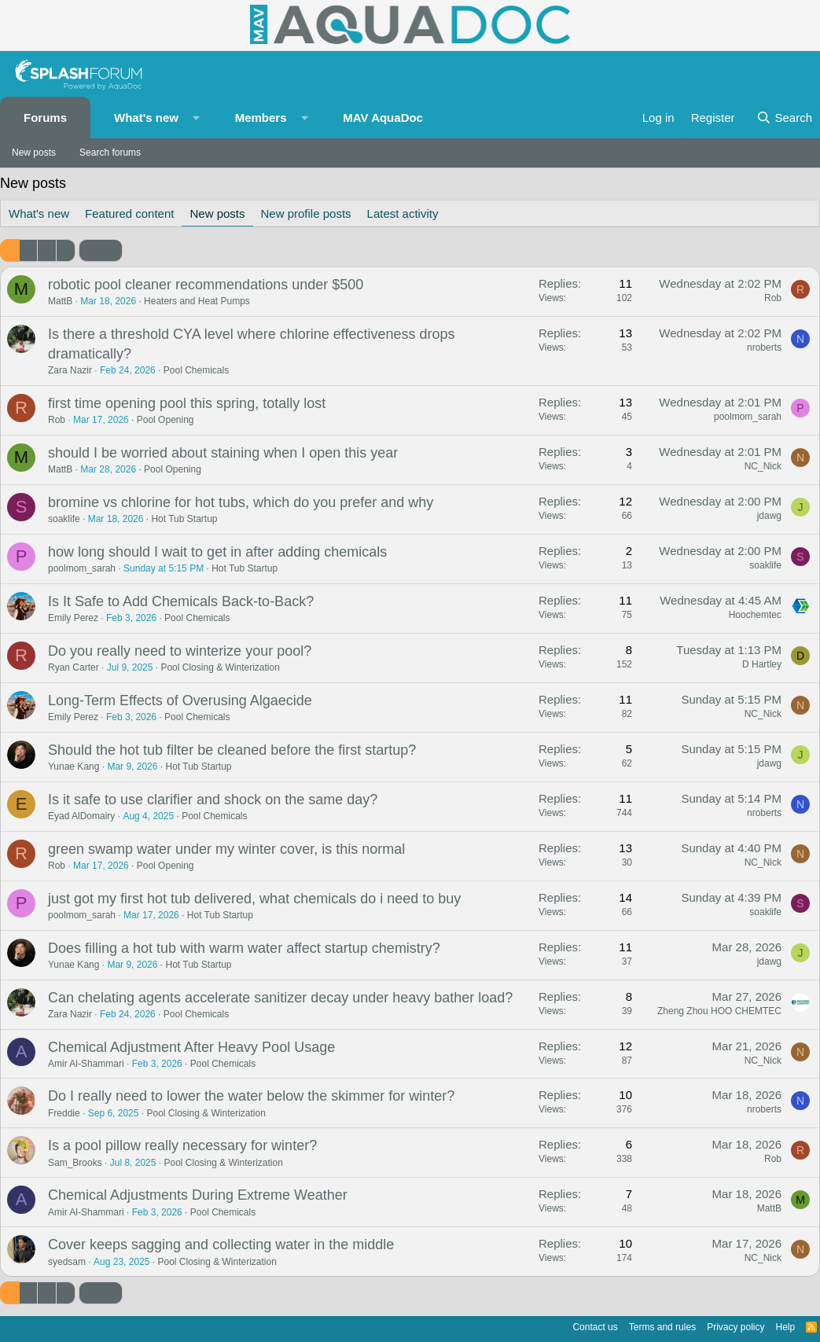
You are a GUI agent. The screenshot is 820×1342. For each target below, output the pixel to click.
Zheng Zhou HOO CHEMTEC (719, 1011)
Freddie (64, 1113)
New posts (34, 152)
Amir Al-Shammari (86, 1063)
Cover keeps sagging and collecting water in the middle (221, 1244)
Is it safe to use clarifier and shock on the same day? (212, 799)
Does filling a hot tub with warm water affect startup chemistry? (244, 948)
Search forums (110, 152)
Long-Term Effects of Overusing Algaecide (180, 700)
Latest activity (403, 213)
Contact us (594, 1327)
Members (261, 117)
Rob (772, 297)
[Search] (784, 117)
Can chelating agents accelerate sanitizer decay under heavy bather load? (280, 998)
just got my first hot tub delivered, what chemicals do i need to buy (254, 898)
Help (786, 1327)
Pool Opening (165, 419)
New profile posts (306, 213)
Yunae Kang (73, 766)
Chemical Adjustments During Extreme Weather (197, 1195)
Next (95, 250)
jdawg (769, 515)
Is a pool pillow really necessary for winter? (182, 1145)
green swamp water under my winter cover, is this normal (226, 849)
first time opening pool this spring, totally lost (186, 403)
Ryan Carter (73, 667)
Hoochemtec (755, 614)
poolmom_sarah (747, 416)
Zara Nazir (70, 370)
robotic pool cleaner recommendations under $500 (205, 284)
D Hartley (761, 664)
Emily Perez (73, 617)
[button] (196, 117)
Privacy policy (735, 1327)
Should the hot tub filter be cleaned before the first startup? (232, 750)
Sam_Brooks (75, 1162)
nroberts (764, 347)
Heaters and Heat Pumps (197, 301)
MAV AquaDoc (383, 117)
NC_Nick (763, 466)
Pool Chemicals (196, 370)
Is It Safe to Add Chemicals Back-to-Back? (181, 601)
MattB (60, 301)
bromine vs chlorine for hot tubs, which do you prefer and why (240, 502)
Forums (45, 117)
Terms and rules (662, 1327)
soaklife (64, 518)
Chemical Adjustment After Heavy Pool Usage (191, 1047)
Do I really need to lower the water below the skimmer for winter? (251, 1096)
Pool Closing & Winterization (219, 667)
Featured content (129, 213)
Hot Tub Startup (184, 518)
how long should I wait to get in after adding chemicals (217, 552)
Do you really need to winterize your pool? (179, 651)
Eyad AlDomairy (81, 816)
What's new (146, 117)
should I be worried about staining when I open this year (223, 453)
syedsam (67, 1261)
